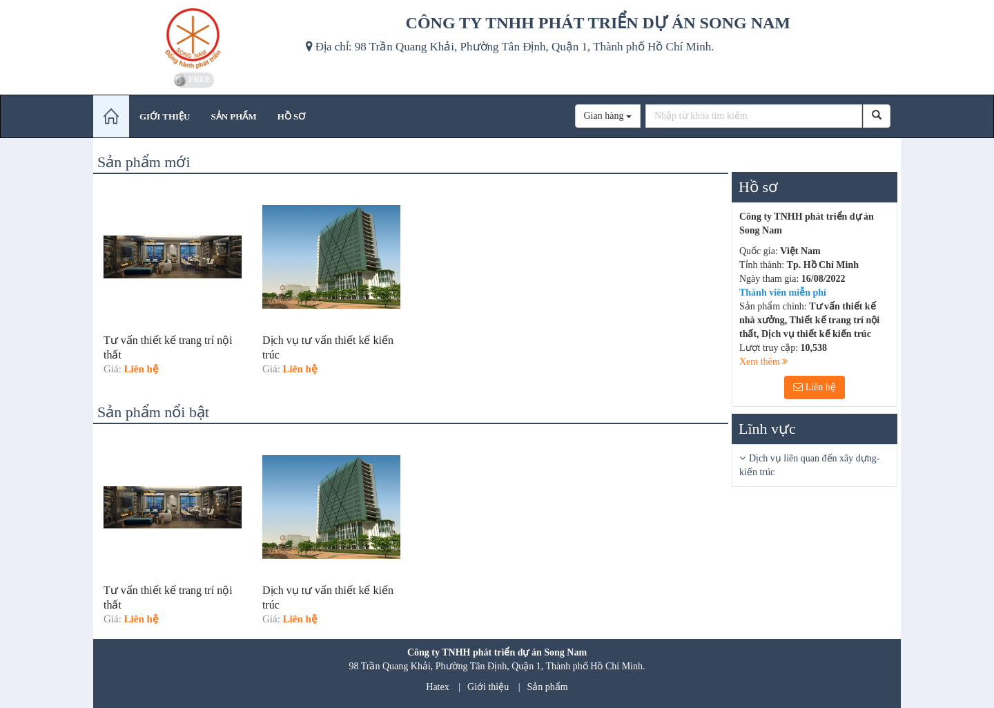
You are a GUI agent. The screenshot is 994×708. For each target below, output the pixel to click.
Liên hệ (814, 387)
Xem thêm (763, 361)
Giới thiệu (488, 687)
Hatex (437, 687)
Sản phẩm (547, 687)
